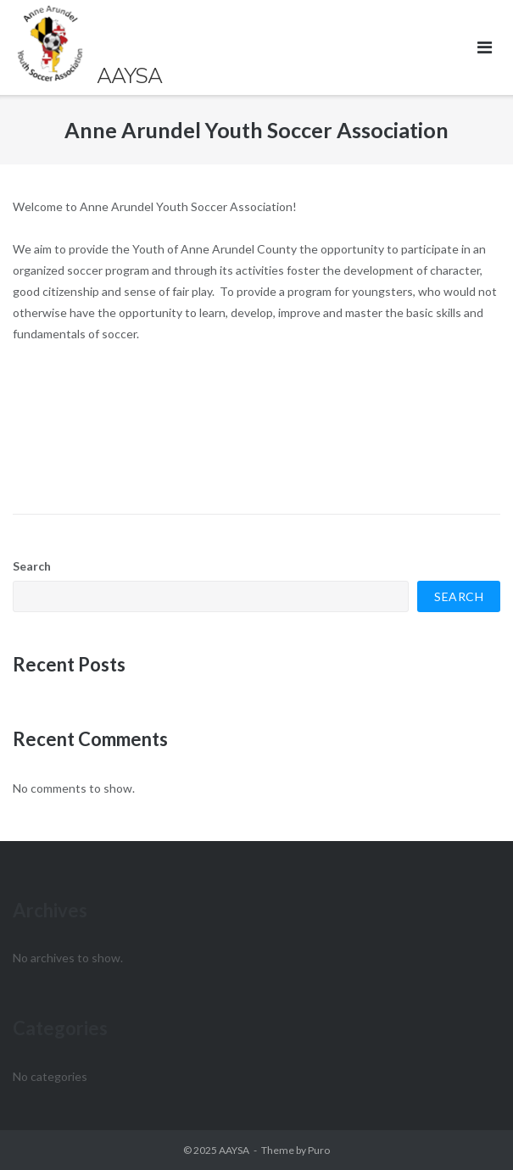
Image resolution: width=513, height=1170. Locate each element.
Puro (319, 1150)
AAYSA (234, 1150)
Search (32, 566)
